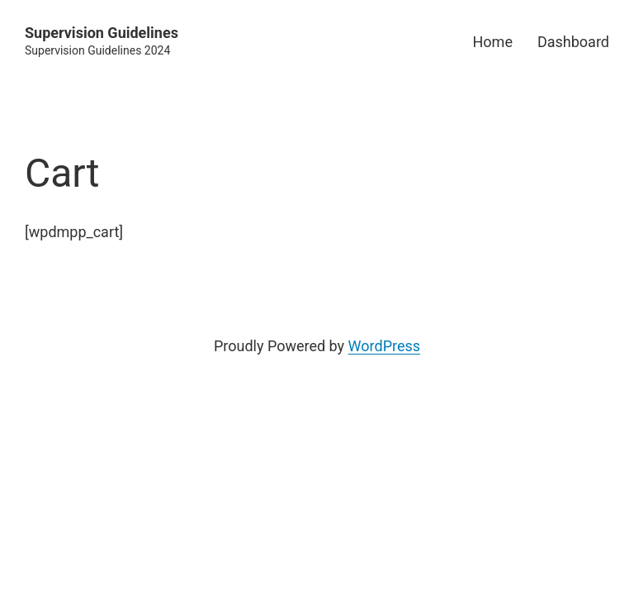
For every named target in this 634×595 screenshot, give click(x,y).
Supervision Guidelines (101, 32)
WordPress (384, 346)
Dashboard (573, 41)
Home (493, 41)
